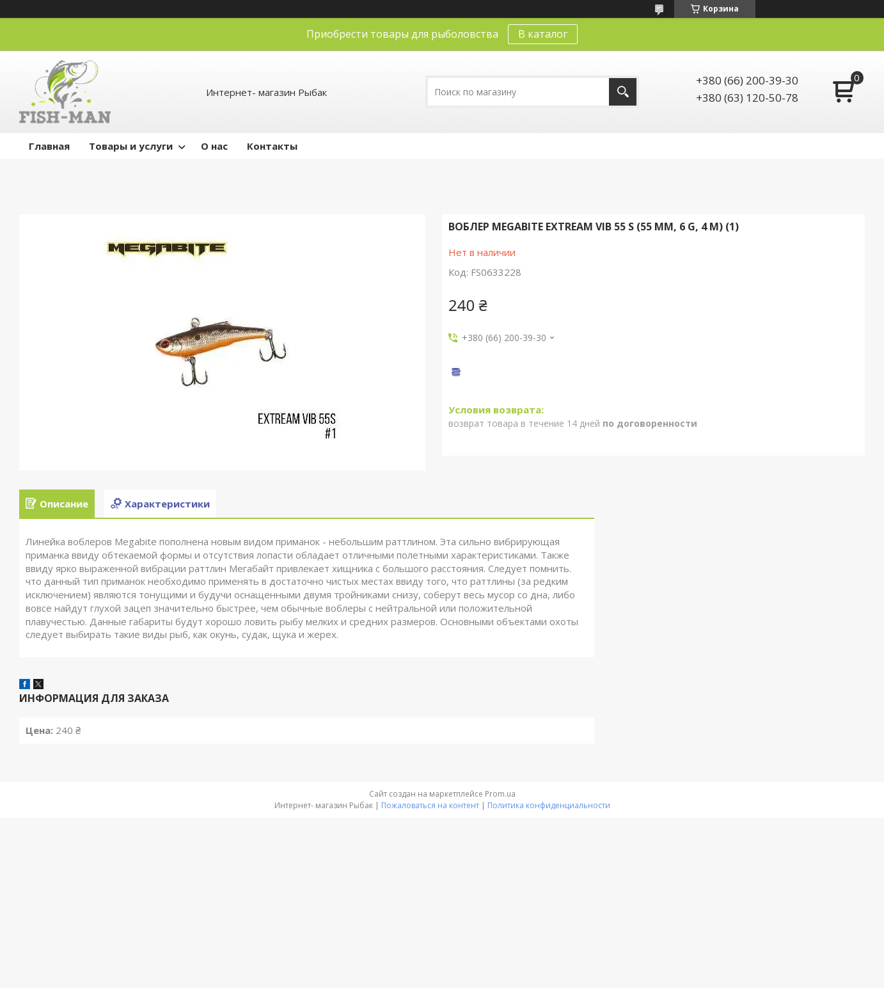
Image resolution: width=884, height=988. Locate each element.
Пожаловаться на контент (430, 805)
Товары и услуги (131, 145)
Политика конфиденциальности (548, 805)
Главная (49, 145)
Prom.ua (500, 793)
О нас (214, 145)
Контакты (272, 145)
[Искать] (622, 92)
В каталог (542, 34)
